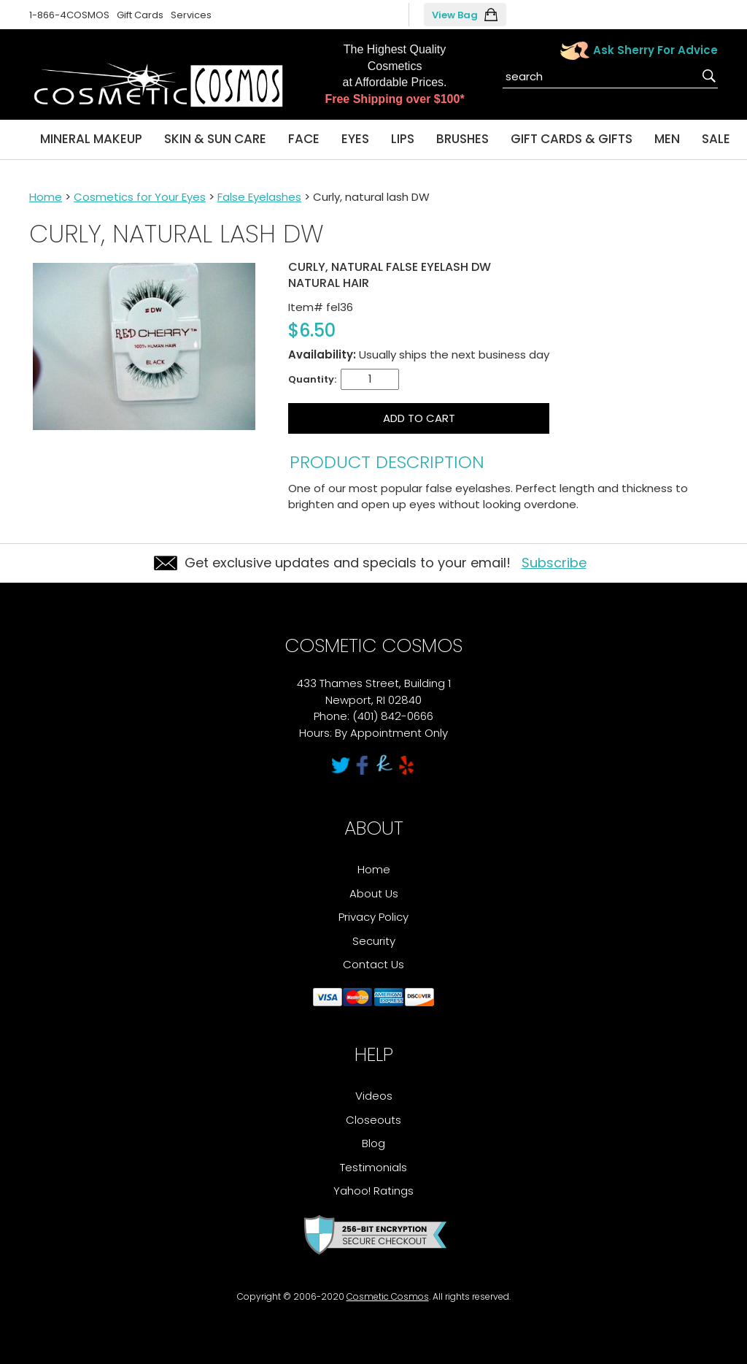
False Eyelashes (259, 196)
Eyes (355, 138)
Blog (373, 1143)
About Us (373, 893)
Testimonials (373, 1167)
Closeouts (373, 1119)
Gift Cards (140, 15)
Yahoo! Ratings (373, 1190)
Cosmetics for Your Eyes (140, 196)
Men (667, 138)
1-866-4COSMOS (69, 15)
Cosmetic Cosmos (388, 1296)
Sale (716, 138)
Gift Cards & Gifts (571, 138)
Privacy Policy (373, 916)
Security (373, 941)
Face (304, 138)
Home (45, 196)
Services (191, 15)
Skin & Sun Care (215, 138)
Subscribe (554, 562)
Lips (402, 138)
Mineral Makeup (91, 138)
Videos (373, 1095)
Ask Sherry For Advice (655, 50)
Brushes (462, 138)
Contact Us (373, 964)
